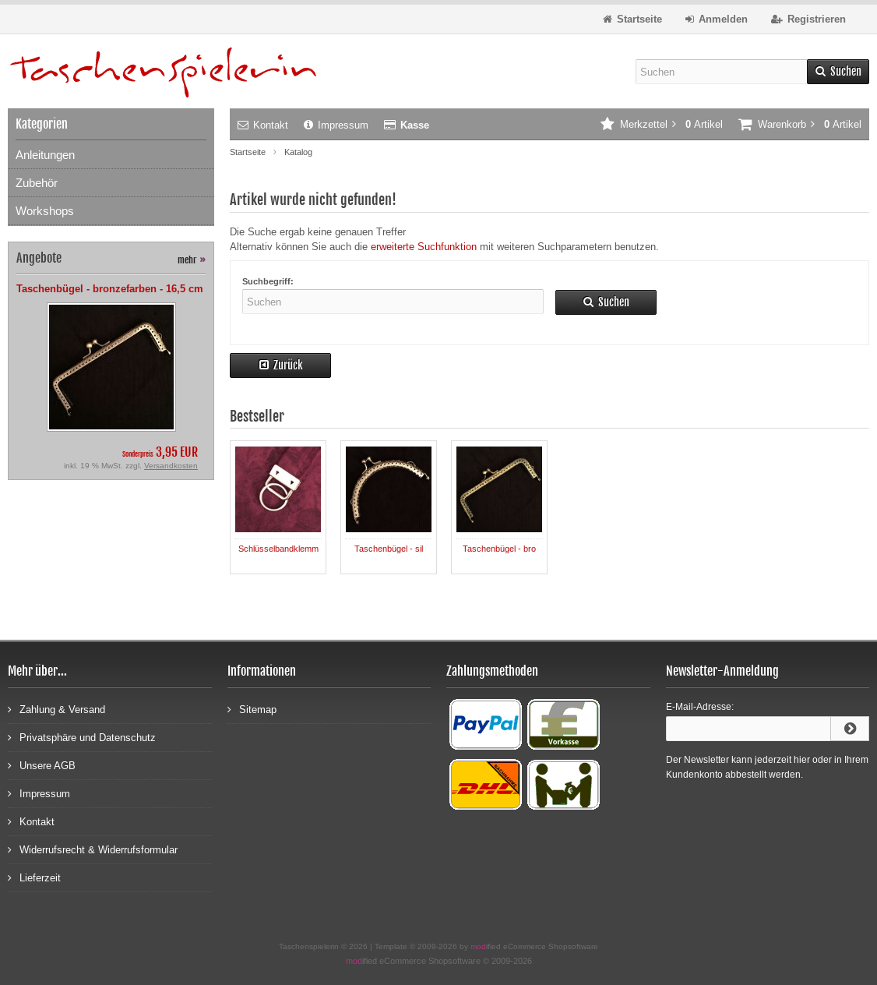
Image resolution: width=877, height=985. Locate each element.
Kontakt (263, 125)
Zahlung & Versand (56, 708)
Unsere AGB (42, 764)
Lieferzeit (34, 877)
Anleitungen (45, 154)
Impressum (336, 125)
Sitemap (251, 708)
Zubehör (37, 182)
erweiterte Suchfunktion (424, 246)
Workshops (45, 210)
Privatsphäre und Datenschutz (82, 736)
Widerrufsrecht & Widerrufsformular (93, 849)
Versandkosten (171, 465)
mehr (192, 260)
